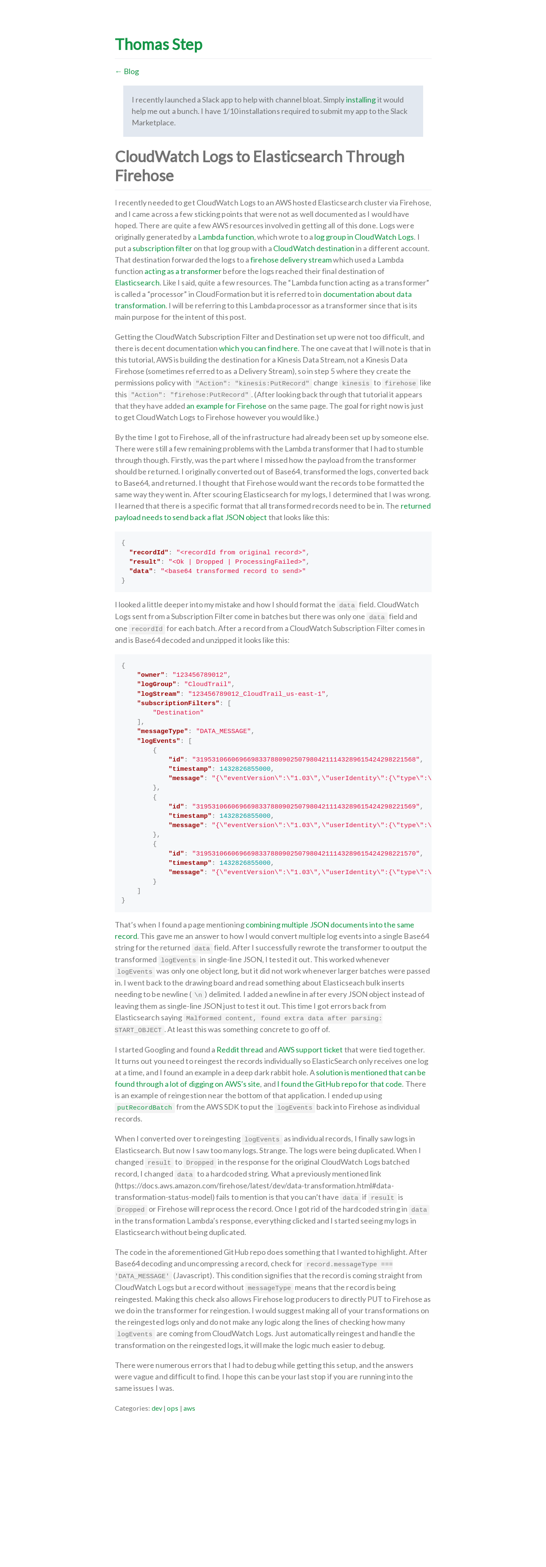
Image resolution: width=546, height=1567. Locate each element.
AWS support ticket (310, 1049)
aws (189, 1408)
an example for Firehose (226, 405)
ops (172, 1408)
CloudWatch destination (314, 248)
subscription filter (162, 248)
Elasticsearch (137, 282)
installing (361, 99)
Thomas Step (158, 44)
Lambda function (226, 236)
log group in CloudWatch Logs (364, 236)
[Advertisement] (273, 1473)
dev (157, 1408)
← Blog (127, 71)
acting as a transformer (183, 271)
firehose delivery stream (291, 259)
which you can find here (258, 348)
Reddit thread (239, 1049)
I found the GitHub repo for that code (339, 1083)
